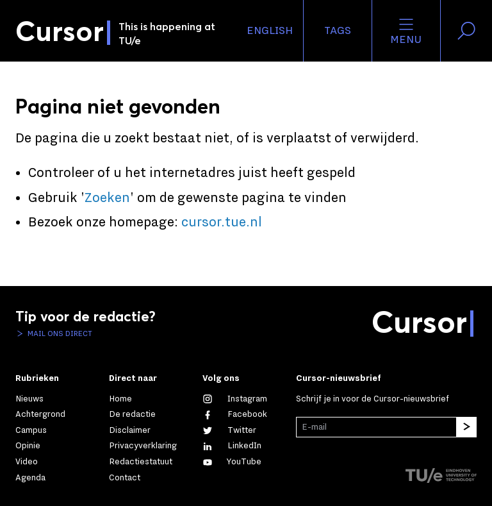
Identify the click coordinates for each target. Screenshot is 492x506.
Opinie (27, 446)
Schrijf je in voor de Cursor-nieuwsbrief (372, 399)
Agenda (30, 478)
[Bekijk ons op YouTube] (231, 462)
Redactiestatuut (140, 462)
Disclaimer (130, 430)
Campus (31, 430)
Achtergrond (40, 414)
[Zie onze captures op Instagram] (234, 399)
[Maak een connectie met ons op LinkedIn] (231, 446)
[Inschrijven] (466, 427)
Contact (124, 478)
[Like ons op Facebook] (234, 414)
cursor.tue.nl (221, 222)
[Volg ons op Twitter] (229, 430)
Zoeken (107, 198)
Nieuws (29, 399)
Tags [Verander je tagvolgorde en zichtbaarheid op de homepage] (337, 30)
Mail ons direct (59, 333)
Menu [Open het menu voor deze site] (406, 30)
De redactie (132, 414)
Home (120, 399)
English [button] (270, 30)
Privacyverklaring (143, 446)
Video (26, 462)
